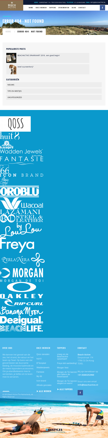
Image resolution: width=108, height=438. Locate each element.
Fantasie (40, 372)
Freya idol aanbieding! (67, 363)
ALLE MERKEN (45, 391)
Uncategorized (15, 97)
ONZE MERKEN (41, 8)
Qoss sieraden (43, 354)
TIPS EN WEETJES (15, 91)
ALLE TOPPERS (66, 389)
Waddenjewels (43, 367)
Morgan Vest (62, 368)
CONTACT (82, 8)
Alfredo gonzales (44, 385)
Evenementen (63, 8)
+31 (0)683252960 (86, 375)
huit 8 (39, 359)
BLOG (74, 8)
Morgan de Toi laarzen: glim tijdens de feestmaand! (67, 374)
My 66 (39, 376)
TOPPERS (52, 8)
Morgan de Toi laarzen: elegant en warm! (67, 382)
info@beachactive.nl (97, 2)
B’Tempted (41, 363)
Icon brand (41, 381)
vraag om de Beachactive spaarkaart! (62, 356)
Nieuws (11, 85)
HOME (31, 8)
